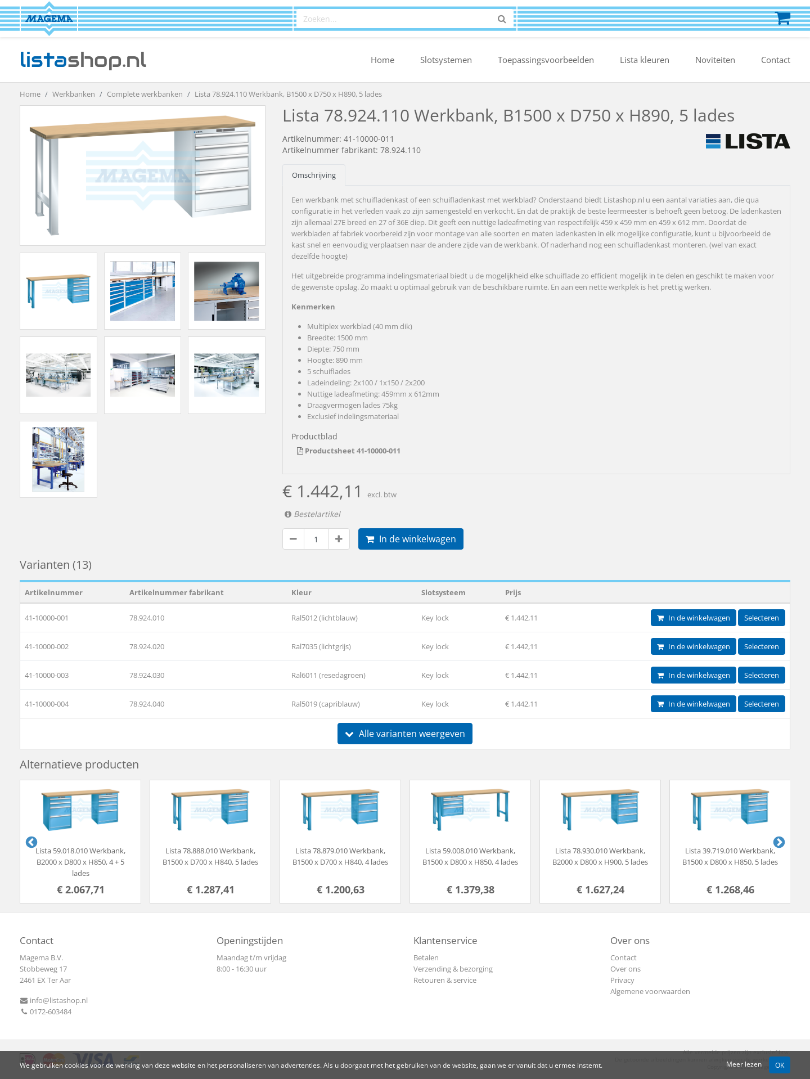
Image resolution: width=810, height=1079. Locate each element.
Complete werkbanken (145, 94)
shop (83, 60)
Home (382, 59)
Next (778, 841)
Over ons (625, 969)
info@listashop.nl (54, 1000)
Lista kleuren (644, 59)
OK (779, 1064)
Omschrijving (314, 175)
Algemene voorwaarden (650, 991)
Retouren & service (444, 980)
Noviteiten (715, 59)
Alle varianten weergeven (405, 733)
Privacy (622, 980)
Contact (775, 59)
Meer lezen (744, 1063)
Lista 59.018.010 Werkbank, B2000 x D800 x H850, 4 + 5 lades (80, 862)
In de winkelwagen (411, 539)
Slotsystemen (446, 59)
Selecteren (761, 618)
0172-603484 (45, 1011)
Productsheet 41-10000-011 (348, 451)
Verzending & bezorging (453, 969)
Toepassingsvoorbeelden (546, 59)
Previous (30, 841)
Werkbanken (73, 94)
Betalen (426, 957)
